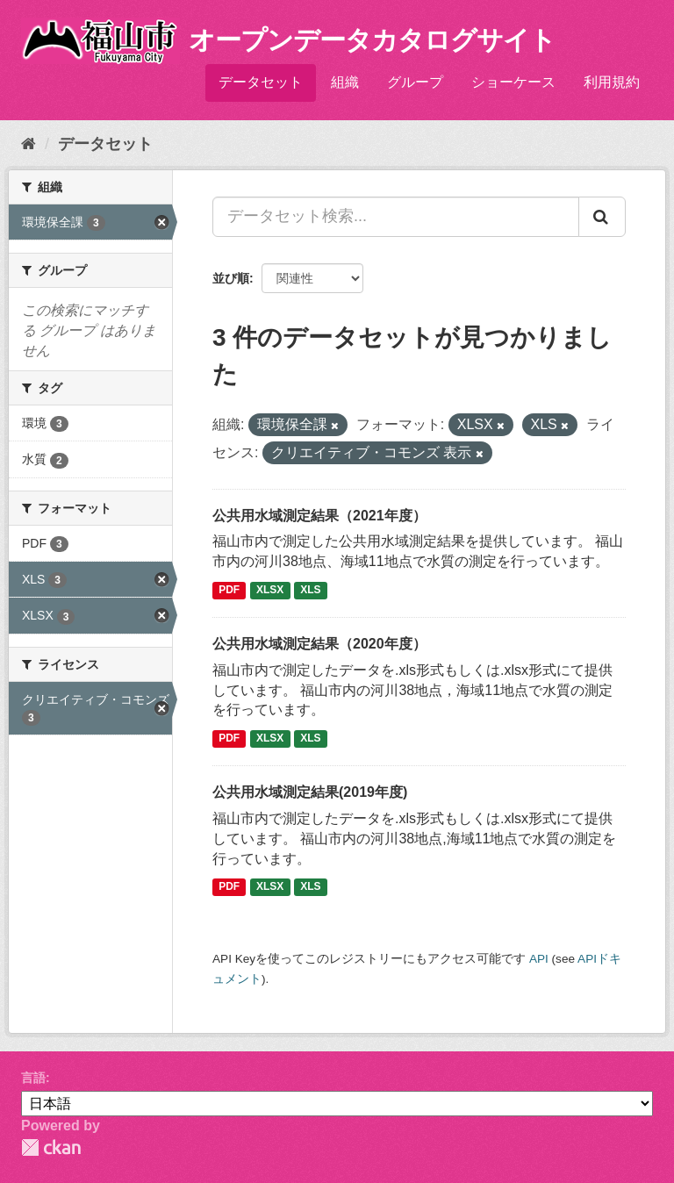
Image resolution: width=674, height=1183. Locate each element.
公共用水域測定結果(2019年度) (309, 792)
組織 (345, 82)
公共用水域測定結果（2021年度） (319, 515)
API (539, 958)
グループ (415, 82)
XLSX (269, 590)
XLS (310, 590)
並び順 (230, 278)
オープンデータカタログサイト (372, 39)
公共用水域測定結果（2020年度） (319, 643)
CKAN (51, 1147)
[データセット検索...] (395, 217)
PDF (229, 590)
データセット (261, 82)
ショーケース (513, 82)
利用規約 (612, 82)
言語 (33, 1078)
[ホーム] (28, 144)
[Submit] (602, 217)
